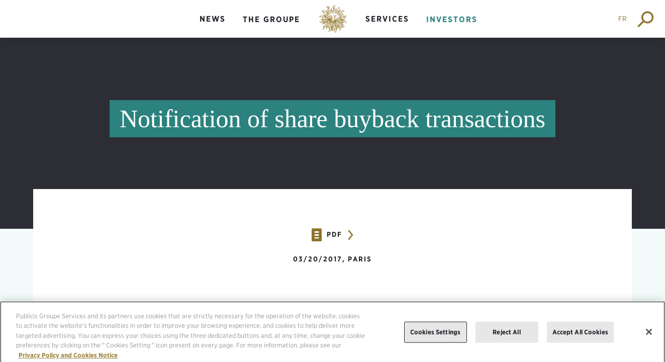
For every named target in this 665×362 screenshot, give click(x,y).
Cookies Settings (435, 335)
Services (387, 19)
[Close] (649, 335)
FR (622, 19)
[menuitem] (212, 27)
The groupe (271, 19)
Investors (452, 19)
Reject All (506, 335)
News (213, 19)
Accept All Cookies (580, 335)
